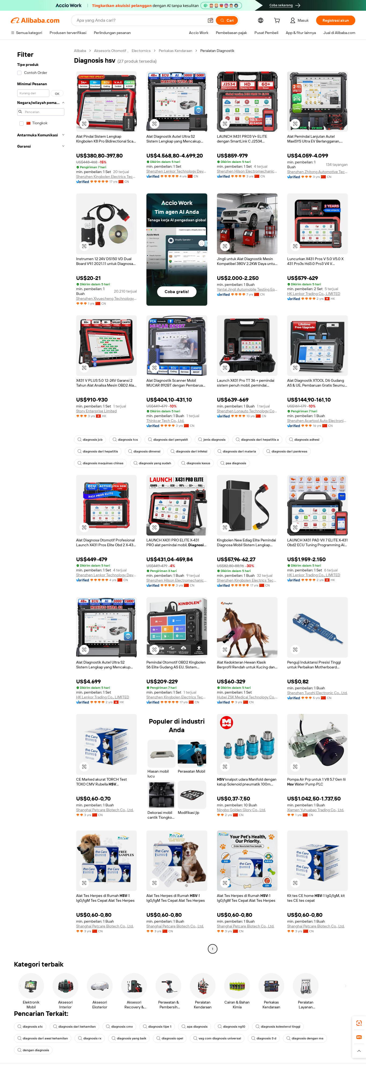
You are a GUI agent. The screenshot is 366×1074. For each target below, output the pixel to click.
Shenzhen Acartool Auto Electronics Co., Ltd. (317, 420)
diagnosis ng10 (231, 1026)
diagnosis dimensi (144, 451)
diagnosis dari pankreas (286, 451)
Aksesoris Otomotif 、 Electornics (122, 50)
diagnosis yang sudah (152, 463)
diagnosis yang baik (129, 1038)
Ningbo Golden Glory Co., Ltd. (241, 810)
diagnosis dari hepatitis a (257, 439)
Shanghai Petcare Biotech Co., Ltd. (105, 810)
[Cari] (227, 20)
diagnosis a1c (30, 1026)
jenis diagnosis (211, 439)
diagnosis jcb (89, 439)
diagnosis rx (89, 1038)
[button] (210, 20)
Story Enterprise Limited (96, 411)
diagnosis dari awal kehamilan (42, 1038)
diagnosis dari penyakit (168, 439)
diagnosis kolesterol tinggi (278, 1026)
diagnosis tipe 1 (157, 1026)
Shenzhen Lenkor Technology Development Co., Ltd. (176, 171)
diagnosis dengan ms (304, 1038)
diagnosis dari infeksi (189, 451)
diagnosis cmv (119, 1026)
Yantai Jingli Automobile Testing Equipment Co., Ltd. (247, 289)
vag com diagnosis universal (217, 1038)
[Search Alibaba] (140, 20)
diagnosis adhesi (304, 439)
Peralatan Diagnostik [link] (217, 50)
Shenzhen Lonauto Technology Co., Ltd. (247, 411)
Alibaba (80, 50)
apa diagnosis (195, 1026)
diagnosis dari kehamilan (74, 1026)
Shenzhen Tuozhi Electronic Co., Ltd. (317, 693)
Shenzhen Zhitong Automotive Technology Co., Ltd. (317, 172)
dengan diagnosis (33, 1050)
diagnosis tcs (125, 439)
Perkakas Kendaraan (175, 50)
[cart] (278, 21)
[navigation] (41, 500)
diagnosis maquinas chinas (100, 463)
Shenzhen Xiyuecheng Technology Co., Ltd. (106, 298)
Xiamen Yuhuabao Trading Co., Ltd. (315, 810)
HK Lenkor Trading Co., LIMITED (313, 293)
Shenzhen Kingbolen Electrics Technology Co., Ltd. (106, 176)
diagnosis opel (169, 1038)
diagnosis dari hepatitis (97, 451)
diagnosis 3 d (263, 1038)
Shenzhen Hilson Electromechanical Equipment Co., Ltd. (247, 171)
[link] (359, 1023)
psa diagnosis (233, 463)
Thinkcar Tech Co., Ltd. (165, 420)
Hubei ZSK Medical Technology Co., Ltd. (247, 697)
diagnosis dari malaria (236, 451)
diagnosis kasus (195, 463)
